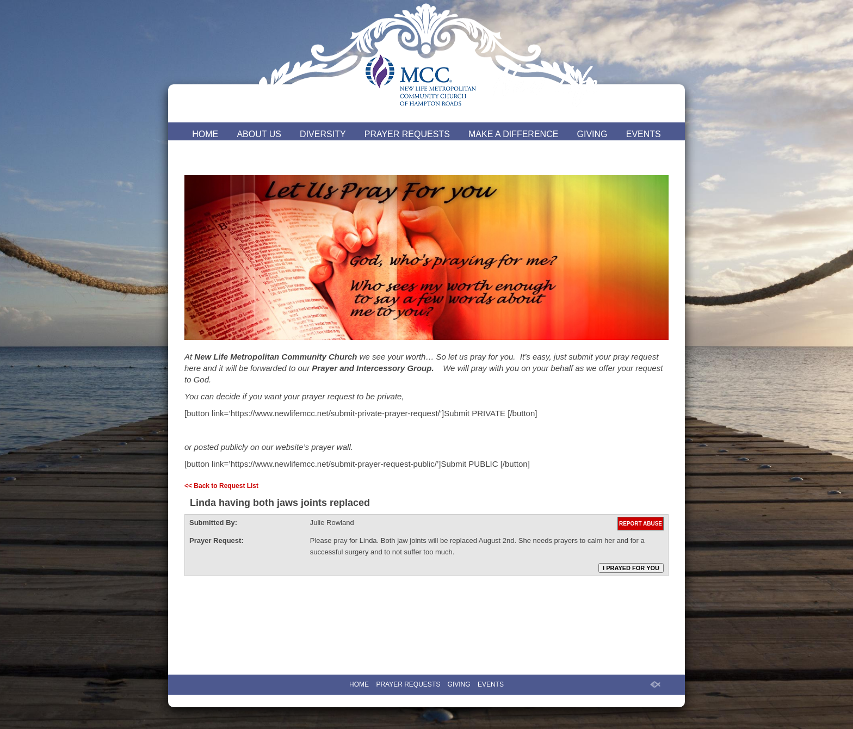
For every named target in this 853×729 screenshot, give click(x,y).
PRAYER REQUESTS (407, 134)
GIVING (592, 134)
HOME (205, 134)
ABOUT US (259, 134)
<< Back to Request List (221, 486)
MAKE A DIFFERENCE (513, 134)
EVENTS (643, 134)
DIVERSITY (322, 134)
